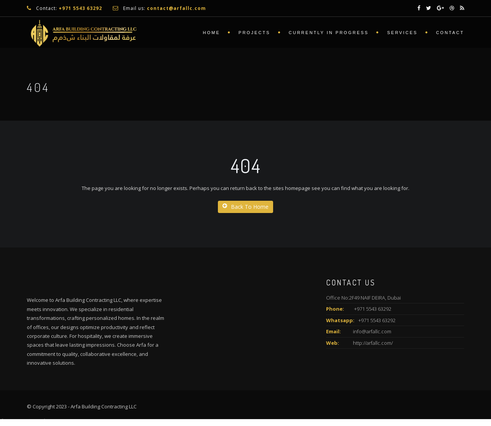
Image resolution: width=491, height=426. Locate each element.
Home (211, 32)
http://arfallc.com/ (373, 342)
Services (402, 32)
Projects (254, 32)
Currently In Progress (329, 32)
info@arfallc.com (372, 331)
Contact (450, 32)
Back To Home (245, 206)
